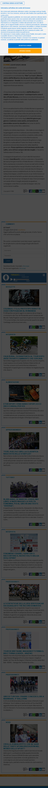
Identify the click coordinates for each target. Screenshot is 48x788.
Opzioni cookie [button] (25, 51)
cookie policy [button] (4, 15)
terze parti (27, 17)
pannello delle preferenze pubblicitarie (26, 39)
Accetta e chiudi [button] (25, 45)
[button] (12, 3)
